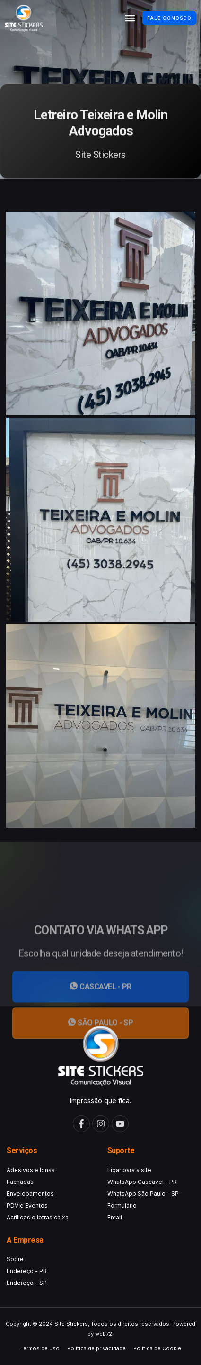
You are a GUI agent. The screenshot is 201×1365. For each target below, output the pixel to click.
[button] (130, 18)
